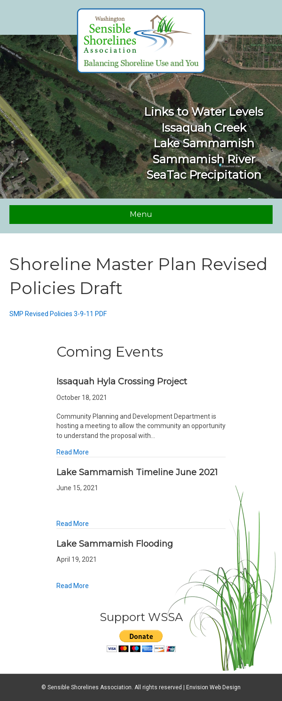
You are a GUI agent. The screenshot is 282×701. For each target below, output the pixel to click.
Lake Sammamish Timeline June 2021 (137, 472)
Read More (72, 452)
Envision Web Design (213, 687)
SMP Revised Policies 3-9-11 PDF (58, 314)
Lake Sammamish (203, 143)
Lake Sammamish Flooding (114, 544)
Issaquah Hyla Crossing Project (121, 381)
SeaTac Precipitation (203, 175)
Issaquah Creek (203, 128)
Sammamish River (203, 159)
